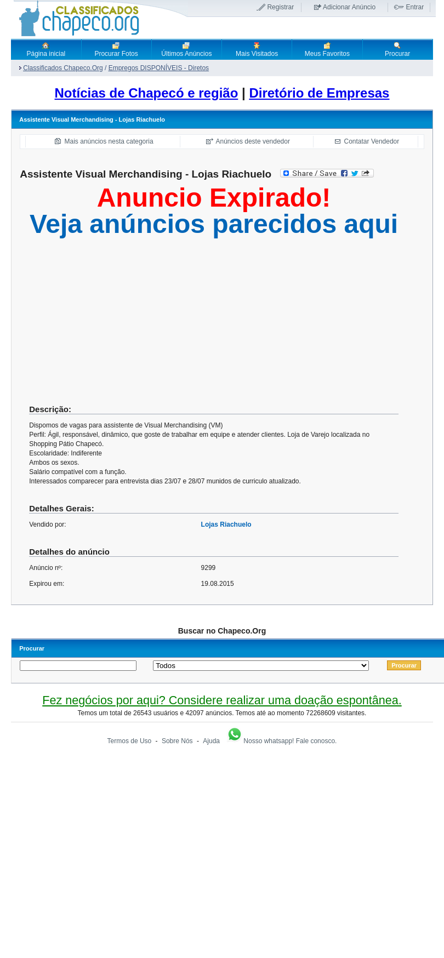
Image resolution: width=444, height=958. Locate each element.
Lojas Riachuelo (226, 524)
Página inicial (46, 49)
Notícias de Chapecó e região (146, 92)
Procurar (397, 49)
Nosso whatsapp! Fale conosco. (281, 741)
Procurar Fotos (116, 49)
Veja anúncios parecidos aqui (214, 223)
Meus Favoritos (327, 49)
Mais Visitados (257, 49)
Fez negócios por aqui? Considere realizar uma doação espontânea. (221, 700)
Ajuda (211, 741)
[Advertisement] (214, 325)
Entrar (415, 7)
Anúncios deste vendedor (253, 141)
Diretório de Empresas (319, 92)
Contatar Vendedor (372, 141)
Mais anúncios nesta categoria (109, 141)
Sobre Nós (177, 741)
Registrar (280, 7)
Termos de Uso (129, 741)
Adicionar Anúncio (349, 7)
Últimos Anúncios (186, 49)
